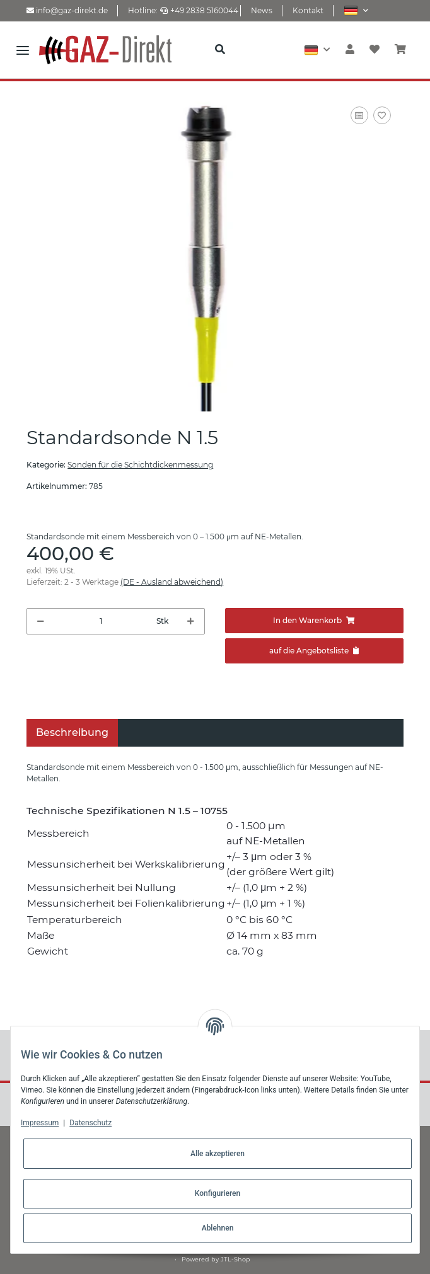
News (261, 10)
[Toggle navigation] (22, 50)
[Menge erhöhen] (190, 621)
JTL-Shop (235, 1259)
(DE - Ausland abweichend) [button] (171, 582)
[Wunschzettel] (374, 49)
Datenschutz (90, 1122)
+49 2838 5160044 (199, 10)
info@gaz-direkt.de (67, 10)
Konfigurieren (217, 1193)
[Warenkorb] (400, 49)
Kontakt (308, 10)
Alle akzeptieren (217, 1153)
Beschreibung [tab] (72, 732)
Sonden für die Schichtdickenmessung (140, 464)
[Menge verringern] (40, 621)
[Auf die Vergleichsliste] (359, 115)
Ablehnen (218, 1228)
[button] (356, 10)
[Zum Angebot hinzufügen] (314, 650)
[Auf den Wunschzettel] (382, 115)
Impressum (40, 1122)
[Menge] (101, 621)
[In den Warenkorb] (314, 620)
